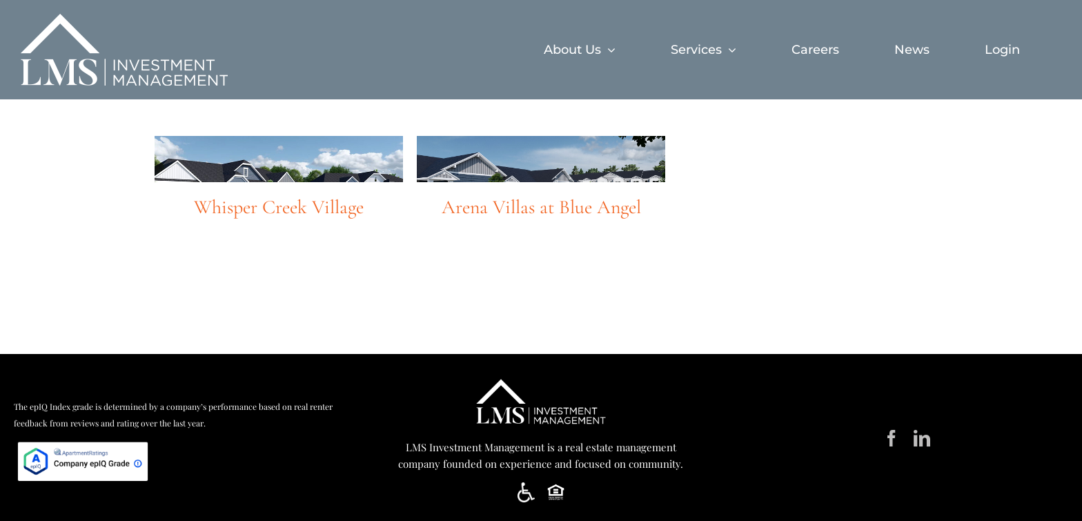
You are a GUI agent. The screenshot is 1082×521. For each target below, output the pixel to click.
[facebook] (891, 438)
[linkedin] (922, 438)
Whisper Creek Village (279, 207)
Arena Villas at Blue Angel (541, 207)
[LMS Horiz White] (541, 379)
